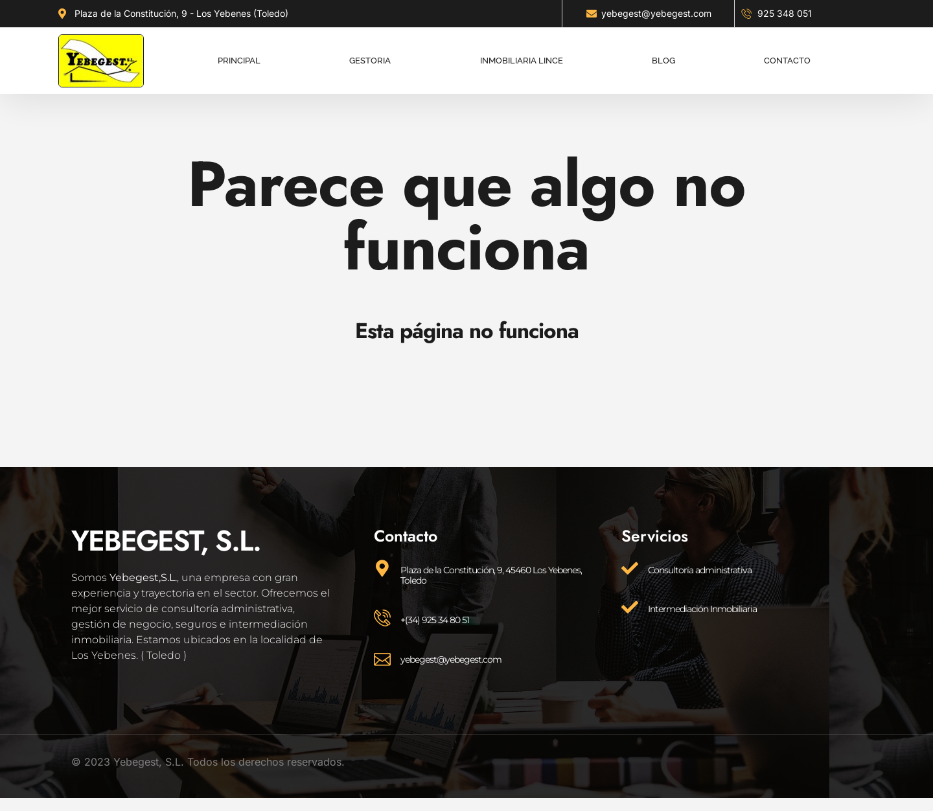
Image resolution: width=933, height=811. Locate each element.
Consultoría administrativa (700, 570)
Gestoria (370, 55)
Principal (239, 55)
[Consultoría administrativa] (629, 568)
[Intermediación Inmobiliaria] (629, 607)
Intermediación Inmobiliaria (702, 609)
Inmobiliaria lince (521, 55)
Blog (663, 55)
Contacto (787, 55)
